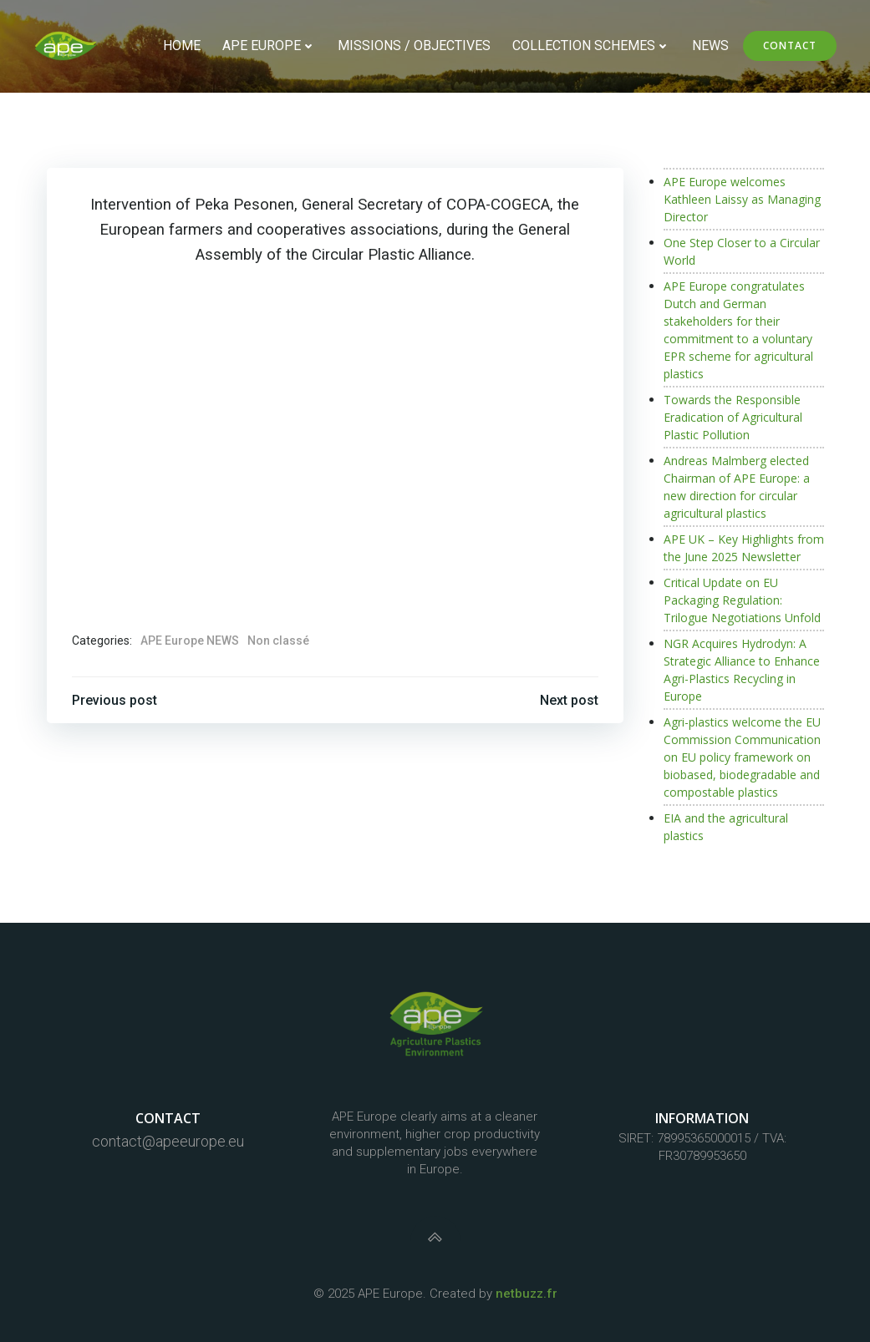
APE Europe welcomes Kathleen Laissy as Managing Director (742, 199)
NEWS (710, 45)
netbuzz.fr (526, 1293)
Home (182, 45)
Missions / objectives (414, 45)
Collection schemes (591, 45)
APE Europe (269, 45)
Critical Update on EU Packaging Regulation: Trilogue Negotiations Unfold (742, 600)
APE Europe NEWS (189, 640)
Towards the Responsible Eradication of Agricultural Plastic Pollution (733, 417)
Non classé (278, 640)
